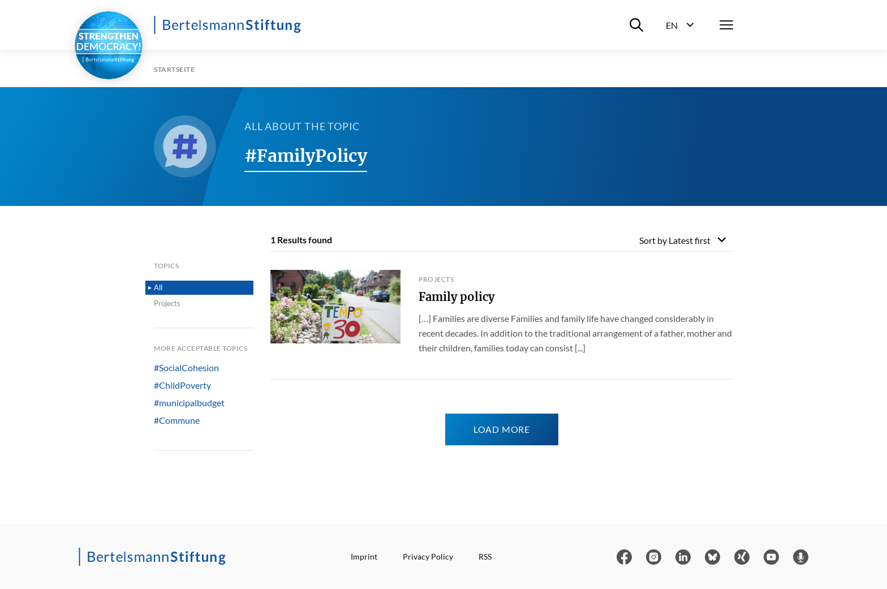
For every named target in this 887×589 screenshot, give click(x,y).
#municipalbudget (189, 402)
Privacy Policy (428, 556)
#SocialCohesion (186, 367)
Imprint (364, 556)
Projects (167, 303)
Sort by (675, 240)
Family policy (456, 297)
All (158, 287)
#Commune (177, 420)
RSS (485, 556)
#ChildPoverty (182, 385)
